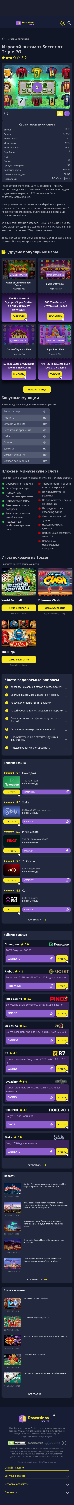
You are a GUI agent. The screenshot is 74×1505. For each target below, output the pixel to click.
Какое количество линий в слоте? (31, 702)
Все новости (37, 1279)
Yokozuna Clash (49, 600)
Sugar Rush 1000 (55, 349)
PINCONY (18, 374)
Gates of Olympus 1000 (19, 349)
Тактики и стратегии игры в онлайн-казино (45, 1373)
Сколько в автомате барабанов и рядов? (35, 694)
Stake (25, 802)
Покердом (29, 773)
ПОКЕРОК (11, 1110)
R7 (6, 1053)
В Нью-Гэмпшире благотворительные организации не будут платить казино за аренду (43, 1223)
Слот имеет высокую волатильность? (33, 729)
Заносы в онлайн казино (36, 1298)
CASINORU (18, 316)
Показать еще (37, 389)
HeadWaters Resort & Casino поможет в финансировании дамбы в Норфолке (42, 1259)
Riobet (9, 971)
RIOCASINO (55, 316)
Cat (24, 890)
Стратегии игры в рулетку (36, 1317)
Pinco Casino (30, 831)
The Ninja (8, 651)
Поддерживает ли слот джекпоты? (31, 747)
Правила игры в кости (34, 1354)
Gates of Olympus (55, 283)
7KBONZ (55, 374)
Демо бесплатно (18, 275)
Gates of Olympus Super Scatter (18, 283)
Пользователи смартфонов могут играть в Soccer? (36, 720)
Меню (5, 23)
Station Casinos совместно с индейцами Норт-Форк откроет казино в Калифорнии (46, 1185)
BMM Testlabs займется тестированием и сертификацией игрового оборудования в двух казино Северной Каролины (46, 1205)
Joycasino (11, 1081)
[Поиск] (69, 23)
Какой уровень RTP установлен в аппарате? (37, 710)
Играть (12, 792)
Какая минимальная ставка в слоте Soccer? (36, 687)
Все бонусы (37, 1165)
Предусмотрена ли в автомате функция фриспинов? (34, 738)
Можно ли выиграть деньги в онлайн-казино (46, 1336)
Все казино (37, 920)
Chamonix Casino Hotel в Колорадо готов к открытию (44, 1241)
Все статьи (37, 1394)
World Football (12, 600)
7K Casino (28, 861)
